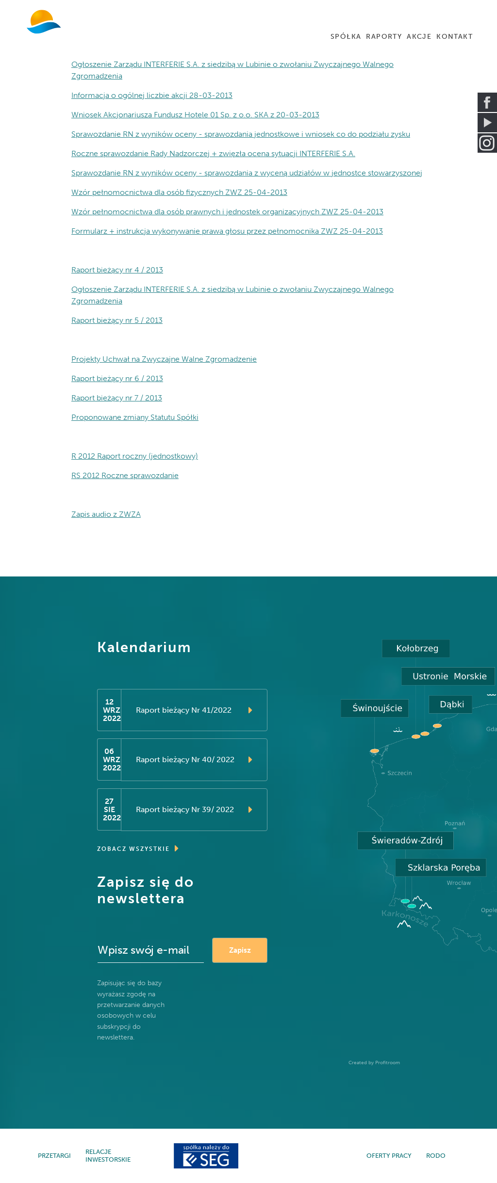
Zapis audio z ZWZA (106, 514)
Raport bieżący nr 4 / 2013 (117, 269)
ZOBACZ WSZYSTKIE (138, 848)
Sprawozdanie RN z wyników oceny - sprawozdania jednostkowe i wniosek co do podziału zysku (240, 134)
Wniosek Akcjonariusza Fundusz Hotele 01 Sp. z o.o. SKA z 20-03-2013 (195, 114)
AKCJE (419, 36)
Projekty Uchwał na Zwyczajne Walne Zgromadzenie (164, 359)
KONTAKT (454, 36)
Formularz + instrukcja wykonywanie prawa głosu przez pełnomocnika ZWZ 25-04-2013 (227, 231)
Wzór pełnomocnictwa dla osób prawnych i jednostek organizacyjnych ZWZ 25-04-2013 (227, 211)
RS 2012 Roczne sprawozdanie (125, 475)
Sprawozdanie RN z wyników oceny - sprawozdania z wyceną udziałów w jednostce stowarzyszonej (246, 172)
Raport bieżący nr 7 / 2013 (116, 397)
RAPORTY (384, 36)
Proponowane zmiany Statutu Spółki (135, 417)
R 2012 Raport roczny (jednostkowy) (134, 456)
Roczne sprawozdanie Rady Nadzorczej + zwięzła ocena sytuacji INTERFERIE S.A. (213, 153)
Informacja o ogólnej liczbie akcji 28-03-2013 (151, 95)
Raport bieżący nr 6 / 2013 (117, 378)
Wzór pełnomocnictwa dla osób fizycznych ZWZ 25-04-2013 (179, 192)
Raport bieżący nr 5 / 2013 (117, 320)
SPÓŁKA (346, 36)
